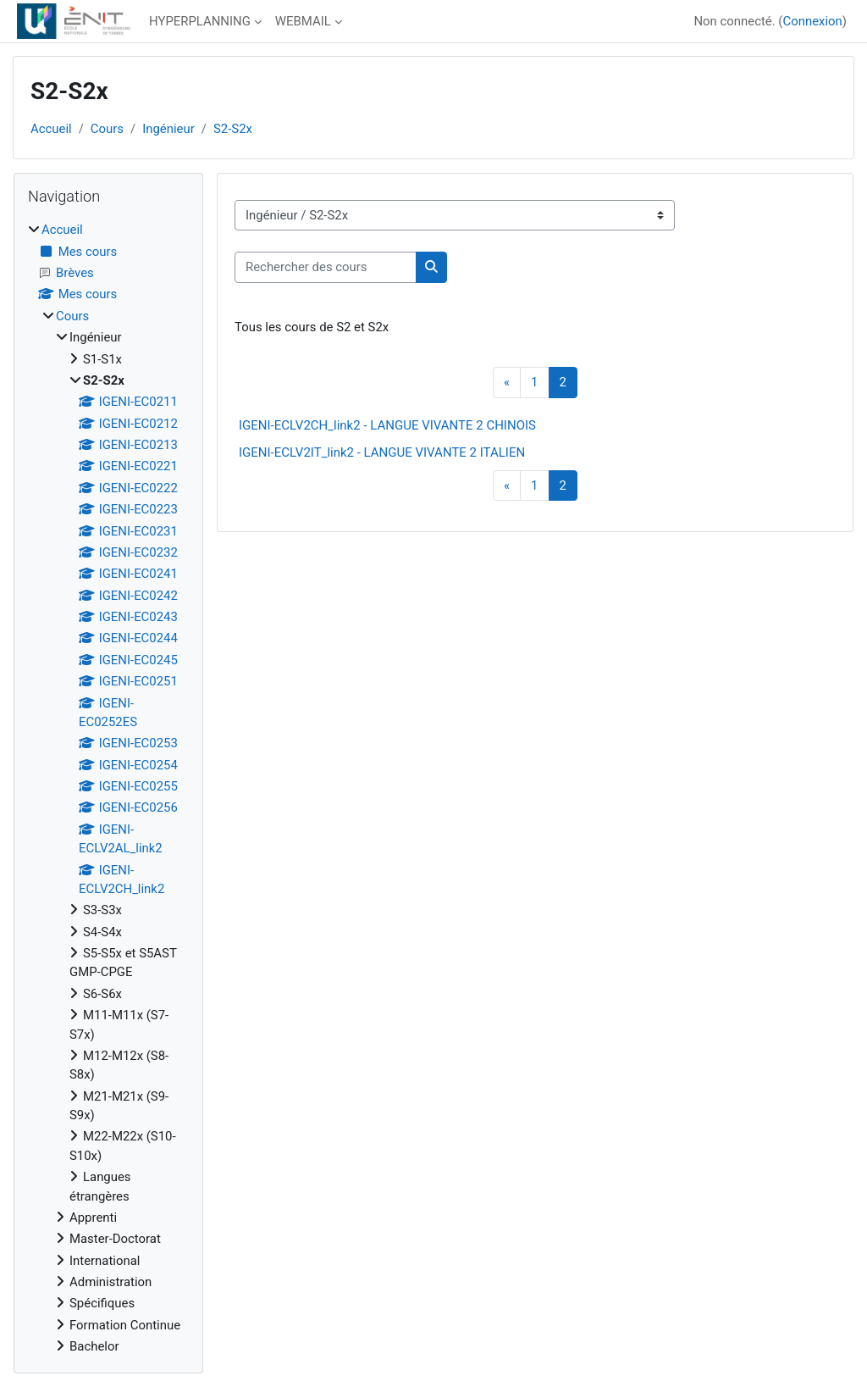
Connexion (812, 21)
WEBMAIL (303, 21)
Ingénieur (168, 128)
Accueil (51, 128)
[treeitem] (108, 788)
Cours (107, 128)
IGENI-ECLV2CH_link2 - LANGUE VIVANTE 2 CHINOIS (387, 425)
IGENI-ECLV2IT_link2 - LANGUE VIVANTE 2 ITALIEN (382, 452)
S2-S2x (232, 128)
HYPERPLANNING (200, 21)
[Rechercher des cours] (326, 267)
